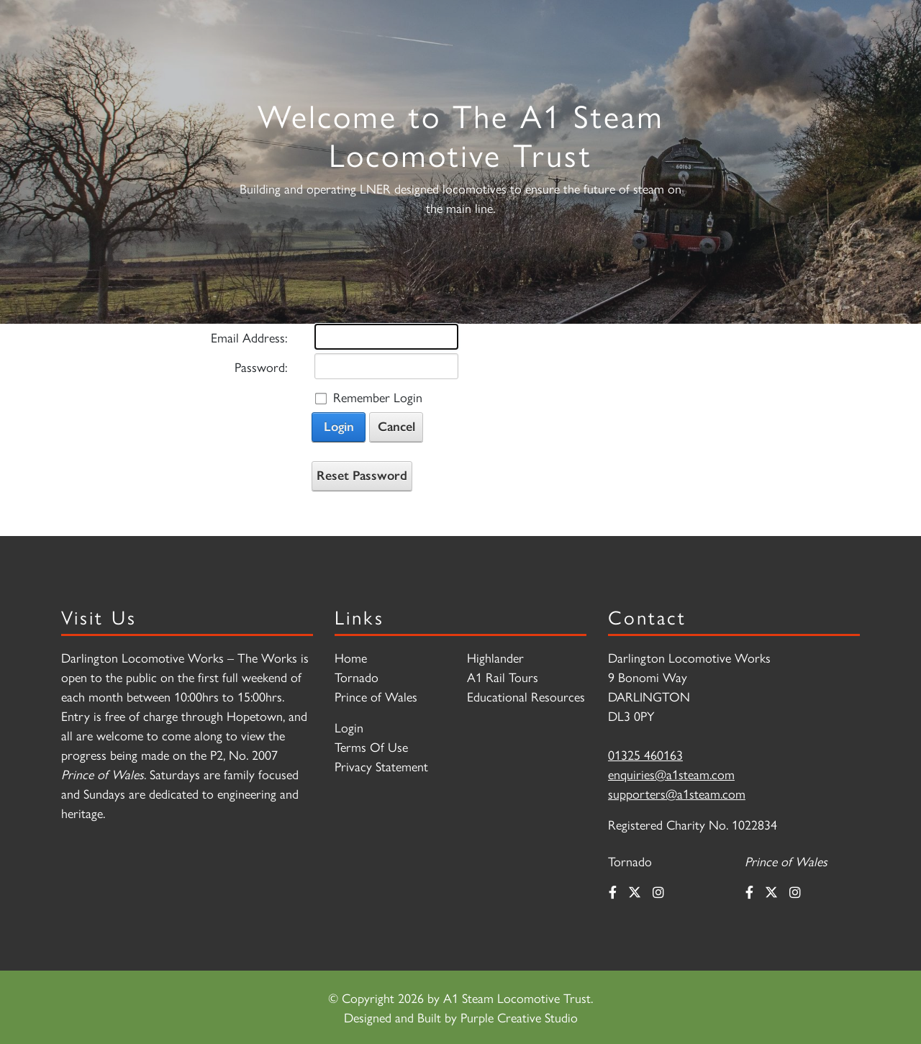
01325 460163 (645, 754)
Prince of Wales (376, 696)
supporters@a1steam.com (676, 793)
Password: (261, 367)
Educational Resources (526, 696)
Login (339, 427)
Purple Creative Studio (519, 1017)
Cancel (396, 427)
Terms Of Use (371, 746)
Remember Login (377, 397)
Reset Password (362, 476)
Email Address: (249, 337)
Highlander (495, 657)
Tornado (356, 677)
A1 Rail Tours (502, 677)
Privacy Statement (381, 766)
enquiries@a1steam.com (671, 774)
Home (351, 657)
